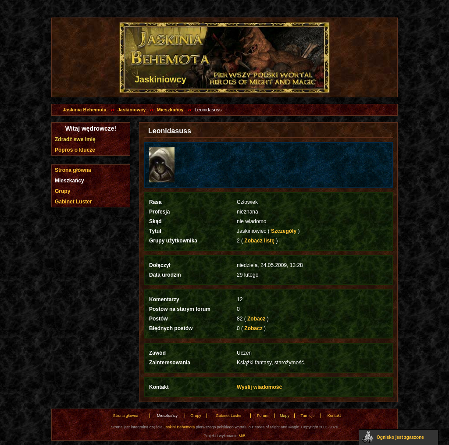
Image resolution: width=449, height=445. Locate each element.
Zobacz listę (259, 241)
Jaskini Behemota (179, 427)
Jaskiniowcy (132, 109)
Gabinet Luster (73, 202)
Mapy (284, 415)
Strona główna (73, 170)
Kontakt (334, 415)
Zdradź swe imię (75, 139)
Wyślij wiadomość (259, 387)
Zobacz (256, 319)
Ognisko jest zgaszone (400, 437)
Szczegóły (284, 231)
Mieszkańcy (170, 109)
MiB (242, 436)
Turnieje (307, 415)
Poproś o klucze (75, 150)
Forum (262, 415)
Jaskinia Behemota (85, 109)
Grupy (62, 191)
